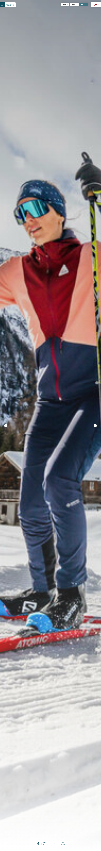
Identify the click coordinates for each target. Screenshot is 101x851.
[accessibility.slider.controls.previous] (5, 425)
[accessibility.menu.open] (2, 4)
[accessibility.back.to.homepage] (10, 4)
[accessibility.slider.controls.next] (95, 425)
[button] (65, 4)
